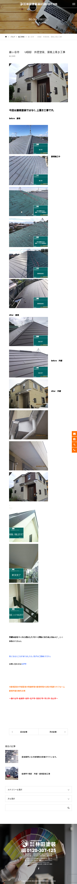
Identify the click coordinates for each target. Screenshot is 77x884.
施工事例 (12, 56)
